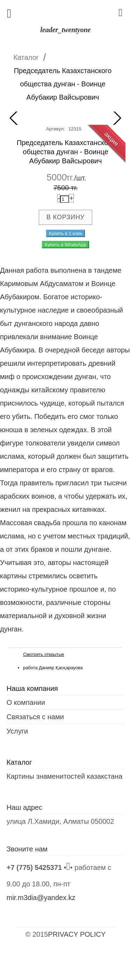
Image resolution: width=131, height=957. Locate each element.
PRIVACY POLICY (76, 934)
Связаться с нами (35, 717)
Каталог (26, 57)
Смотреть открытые (43, 654)
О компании (26, 702)
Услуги (17, 731)
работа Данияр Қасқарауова (52, 667)
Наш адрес (24, 807)
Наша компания (32, 688)
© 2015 (37, 934)
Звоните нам (27, 849)
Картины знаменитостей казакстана (65, 776)
